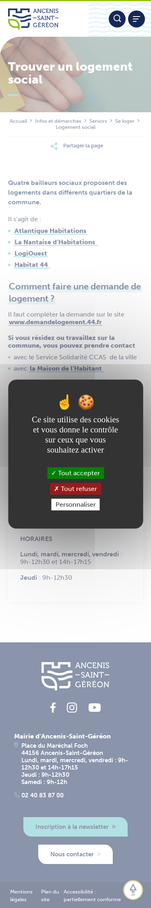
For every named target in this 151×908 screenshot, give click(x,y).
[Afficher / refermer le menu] (136, 18)
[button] (133, 890)
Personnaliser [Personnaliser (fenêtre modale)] (76, 504)
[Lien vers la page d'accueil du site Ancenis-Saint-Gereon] (44, 18)
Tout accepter (75, 473)
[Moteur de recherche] (117, 18)
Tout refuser (75, 489)
